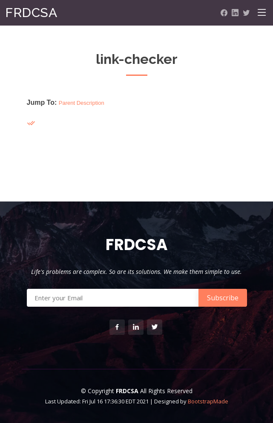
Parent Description (81, 103)
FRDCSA (31, 12)
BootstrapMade (208, 401)
